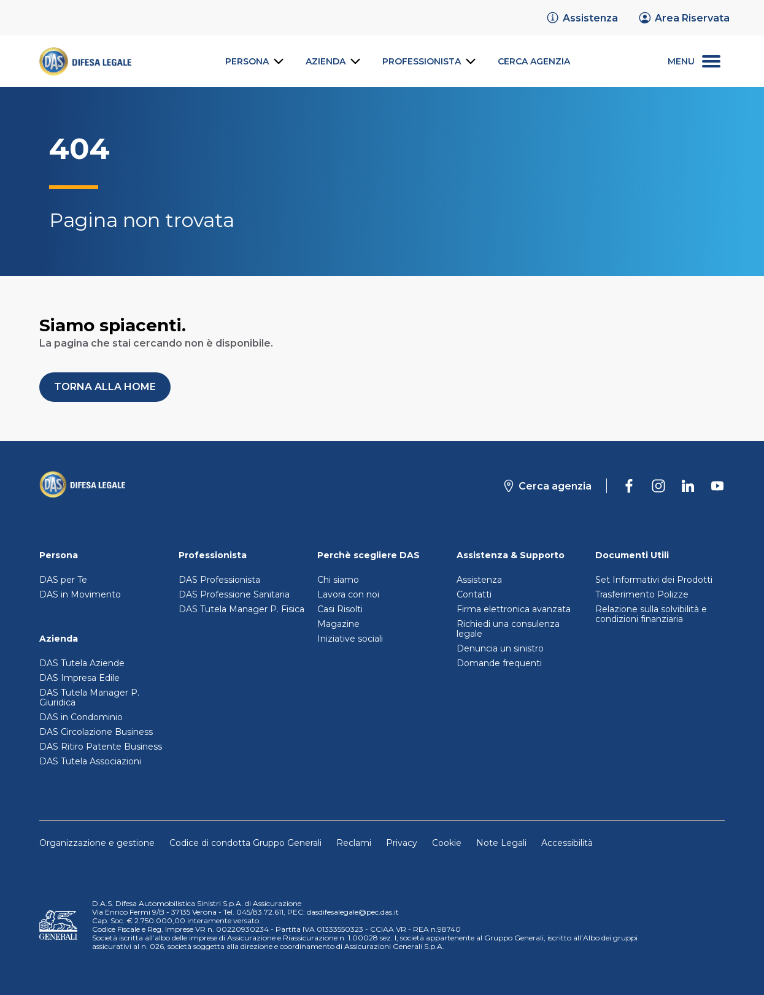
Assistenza (479, 580)
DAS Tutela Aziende (82, 663)
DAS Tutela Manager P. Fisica (241, 609)
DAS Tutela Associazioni (90, 761)
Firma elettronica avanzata (514, 609)
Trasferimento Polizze (642, 594)
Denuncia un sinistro (500, 648)
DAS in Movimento (80, 594)
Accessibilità (567, 842)
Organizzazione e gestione (97, 842)
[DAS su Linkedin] (688, 485)
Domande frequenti (499, 663)
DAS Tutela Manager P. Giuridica (89, 697)
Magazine (338, 624)
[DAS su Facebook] (629, 485)
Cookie (446, 842)
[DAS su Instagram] (658, 485)
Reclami (353, 842)
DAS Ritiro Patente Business (100, 746)
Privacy (401, 842)
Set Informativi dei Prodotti (653, 580)
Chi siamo (338, 580)
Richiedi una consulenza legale (508, 629)
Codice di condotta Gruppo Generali (245, 842)
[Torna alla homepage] (82, 486)
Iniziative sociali (350, 638)
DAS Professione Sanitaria (234, 594)
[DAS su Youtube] (717, 485)
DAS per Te (63, 580)
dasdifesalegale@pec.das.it (353, 911)
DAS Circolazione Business (96, 732)
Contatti (474, 594)
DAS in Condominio (81, 717)
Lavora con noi (348, 594)
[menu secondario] (694, 61)
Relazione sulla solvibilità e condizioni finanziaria (651, 614)
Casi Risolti (340, 609)
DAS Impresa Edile (79, 678)
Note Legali (501, 842)
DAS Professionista (219, 580)
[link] (582, 18)
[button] (105, 387)
